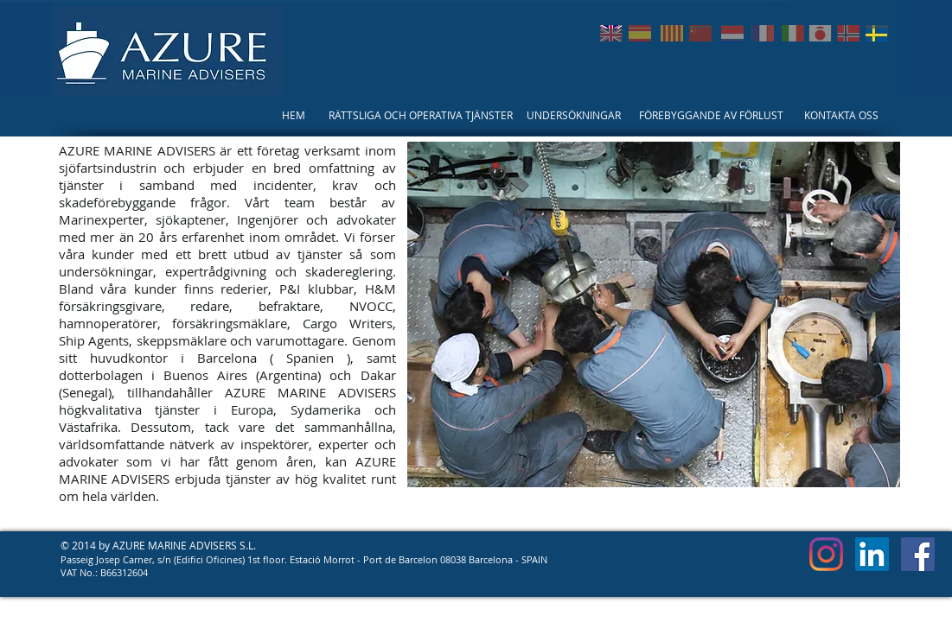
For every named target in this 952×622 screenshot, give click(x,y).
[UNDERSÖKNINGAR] (574, 115)
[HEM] (294, 115)
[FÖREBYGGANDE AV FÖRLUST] (711, 115)
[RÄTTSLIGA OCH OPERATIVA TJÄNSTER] (421, 115)
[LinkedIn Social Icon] (872, 554)
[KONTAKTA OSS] (841, 115)
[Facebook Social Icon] (918, 554)
